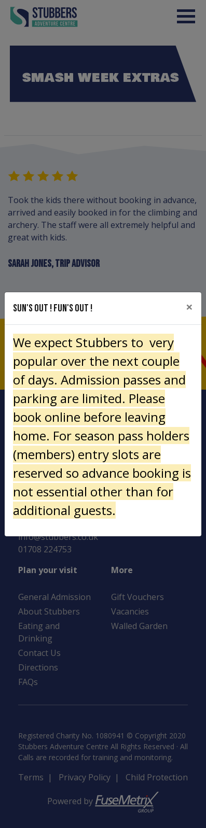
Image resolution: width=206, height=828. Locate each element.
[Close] (189, 306)
